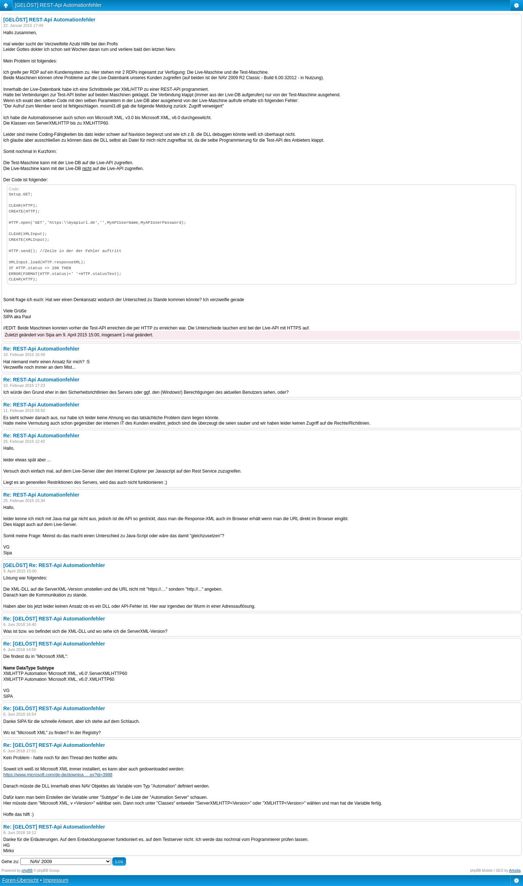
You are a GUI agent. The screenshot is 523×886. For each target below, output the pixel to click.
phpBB (27, 871)
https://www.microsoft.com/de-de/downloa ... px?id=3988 (58, 774)
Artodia (515, 871)
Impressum (55, 880)
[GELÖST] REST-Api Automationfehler (58, 5)
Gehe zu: (10, 861)
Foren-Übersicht (20, 880)
